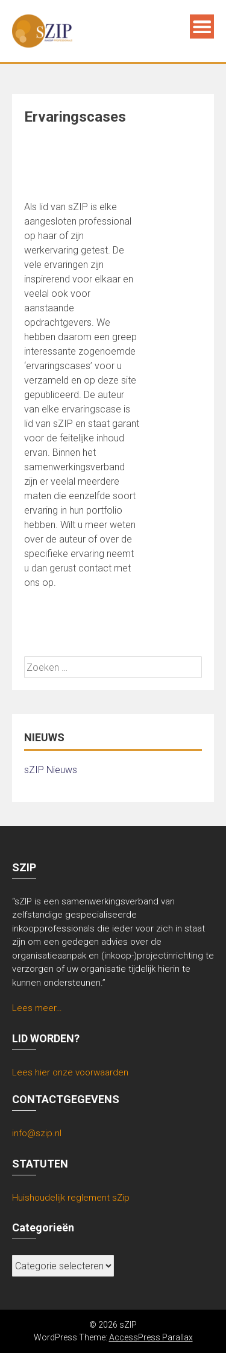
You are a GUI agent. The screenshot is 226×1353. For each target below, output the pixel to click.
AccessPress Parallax (151, 1337)
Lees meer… (37, 1008)
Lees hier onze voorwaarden (70, 1072)
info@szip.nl (36, 1133)
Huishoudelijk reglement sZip (71, 1197)
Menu (202, 26)
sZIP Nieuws (50, 770)
